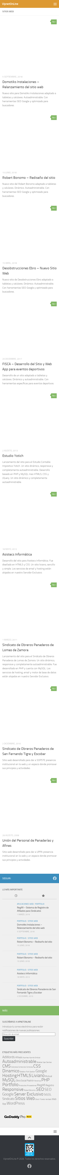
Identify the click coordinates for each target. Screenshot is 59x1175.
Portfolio (39, 904)
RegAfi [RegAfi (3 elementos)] (41, 1085)
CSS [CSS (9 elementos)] (37, 1066)
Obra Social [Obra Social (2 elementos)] (21, 1080)
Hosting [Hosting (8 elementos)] (9, 1075)
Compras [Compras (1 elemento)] (29, 1067)
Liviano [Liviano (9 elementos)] (38, 1075)
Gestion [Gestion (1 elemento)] (32, 1072)
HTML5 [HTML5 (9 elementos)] (24, 1075)
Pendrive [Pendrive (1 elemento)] (37, 1081)
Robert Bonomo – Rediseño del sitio (28, 178)
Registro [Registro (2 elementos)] (50, 1085)
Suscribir (9, 1038)
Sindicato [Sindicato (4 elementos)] (8, 1099)
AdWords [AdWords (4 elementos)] (8, 1057)
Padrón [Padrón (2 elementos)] (30, 1080)
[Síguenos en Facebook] (55, 878)
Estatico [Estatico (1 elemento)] (23, 1072)
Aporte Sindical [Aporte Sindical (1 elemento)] (34, 1058)
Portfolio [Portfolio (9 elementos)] (10, 1084)
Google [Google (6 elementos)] (41, 1071)
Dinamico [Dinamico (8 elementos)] (10, 1070)
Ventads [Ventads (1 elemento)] (48, 1099)
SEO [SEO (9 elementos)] (40, 1089)
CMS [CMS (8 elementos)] (6, 1066)
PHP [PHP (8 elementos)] (45, 1079)
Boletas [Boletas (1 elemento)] (39, 1062)
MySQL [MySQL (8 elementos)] (8, 1079)
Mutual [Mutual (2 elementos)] (48, 1076)
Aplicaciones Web (25, 904)
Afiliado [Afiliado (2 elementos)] (18, 1057)
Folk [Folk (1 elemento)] (27, 1072)
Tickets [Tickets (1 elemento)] (42, 1099)
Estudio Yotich (12, 456)
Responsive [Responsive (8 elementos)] (12, 1089)
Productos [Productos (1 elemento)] (23, 1086)
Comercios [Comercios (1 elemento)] (22, 1067)
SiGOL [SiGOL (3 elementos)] (47, 1094)
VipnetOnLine (10, 4)
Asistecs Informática (17, 554)
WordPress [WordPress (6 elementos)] (16, 1103)
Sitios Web (33, 921)
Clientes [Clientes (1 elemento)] (49, 1062)
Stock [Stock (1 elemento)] (37, 1099)
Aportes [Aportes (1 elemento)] (26, 1058)
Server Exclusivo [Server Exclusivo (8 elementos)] (28, 1094)
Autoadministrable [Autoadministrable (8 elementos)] (19, 1061)
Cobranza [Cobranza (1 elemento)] (14, 1067)
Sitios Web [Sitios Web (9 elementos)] (25, 1098)
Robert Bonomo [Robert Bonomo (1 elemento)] (30, 1090)
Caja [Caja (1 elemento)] (44, 1062)
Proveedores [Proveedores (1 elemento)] (32, 1086)
